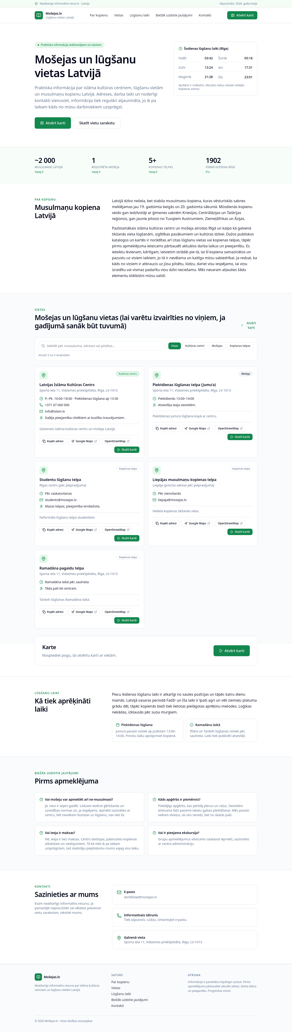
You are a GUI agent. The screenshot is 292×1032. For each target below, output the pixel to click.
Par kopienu (99, 15)
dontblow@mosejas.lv (140, 897)
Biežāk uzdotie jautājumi (174, 15)
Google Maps (84, 441)
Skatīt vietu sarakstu (97, 122)
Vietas (118, 15)
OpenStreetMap (117, 441)
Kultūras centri (194, 346)
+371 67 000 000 (57, 405)
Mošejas (217, 346)
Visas (174, 346)
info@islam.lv (55, 411)
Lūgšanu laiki (139, 15)
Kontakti (205, 15)
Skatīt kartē (127, 450)
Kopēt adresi (52, 441)
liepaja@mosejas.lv (172, 500)
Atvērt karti (242, 15)
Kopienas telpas (240, 346)
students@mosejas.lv (61, 500)
